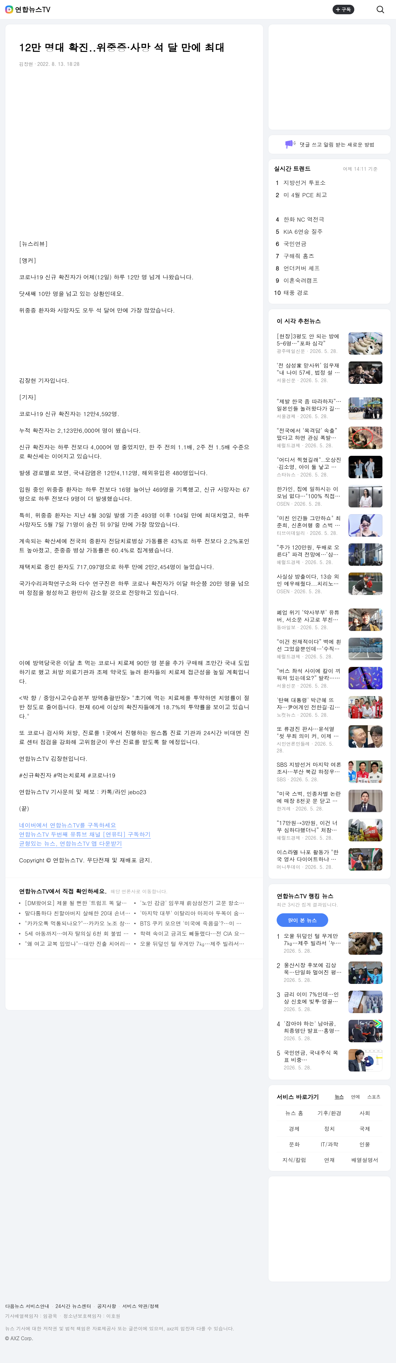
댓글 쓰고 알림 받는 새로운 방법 (329, 144)
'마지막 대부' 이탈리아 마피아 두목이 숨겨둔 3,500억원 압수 (193, 913)
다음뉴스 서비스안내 (27, 1306)
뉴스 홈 (294, 1113)
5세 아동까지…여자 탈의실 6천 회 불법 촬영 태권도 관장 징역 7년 (78, 933)
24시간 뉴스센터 (73, 1306)
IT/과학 (329, 1144)
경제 (294, 1129)
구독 (343, 9)
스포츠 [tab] (373, 1096)
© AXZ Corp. (19, 1338)
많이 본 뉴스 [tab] (302, 920)
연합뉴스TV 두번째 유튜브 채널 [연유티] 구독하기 (85, 834)
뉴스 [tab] (339, 1096)
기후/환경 (330, 1113)
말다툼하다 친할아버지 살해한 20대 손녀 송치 (78, 913)
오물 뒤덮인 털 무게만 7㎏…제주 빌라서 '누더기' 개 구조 (193, 944)
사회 (364, 1113)
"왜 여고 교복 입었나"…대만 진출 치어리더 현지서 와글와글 (78, 944)
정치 (329, 1129)
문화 (294, 1144)
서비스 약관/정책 (140, 1306)
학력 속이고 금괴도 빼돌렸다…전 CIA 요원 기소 (193, 933)
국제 (364, 1129)
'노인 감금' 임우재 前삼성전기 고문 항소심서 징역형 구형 (193, 903)
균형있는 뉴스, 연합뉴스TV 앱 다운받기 (70, 843)
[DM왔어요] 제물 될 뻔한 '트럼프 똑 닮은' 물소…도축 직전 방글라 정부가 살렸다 (78, 903)
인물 (364, 1144)
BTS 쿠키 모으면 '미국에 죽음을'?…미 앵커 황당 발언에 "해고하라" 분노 (193, 923)
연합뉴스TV (32, 9)
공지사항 (106, 1306)
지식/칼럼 (294, 1160)
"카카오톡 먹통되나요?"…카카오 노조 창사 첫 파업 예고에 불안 (78, 923)
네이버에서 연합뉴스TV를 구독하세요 (67, 825)
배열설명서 (364, 1160)
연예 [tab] (355, 1096)
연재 (329, 1160)
